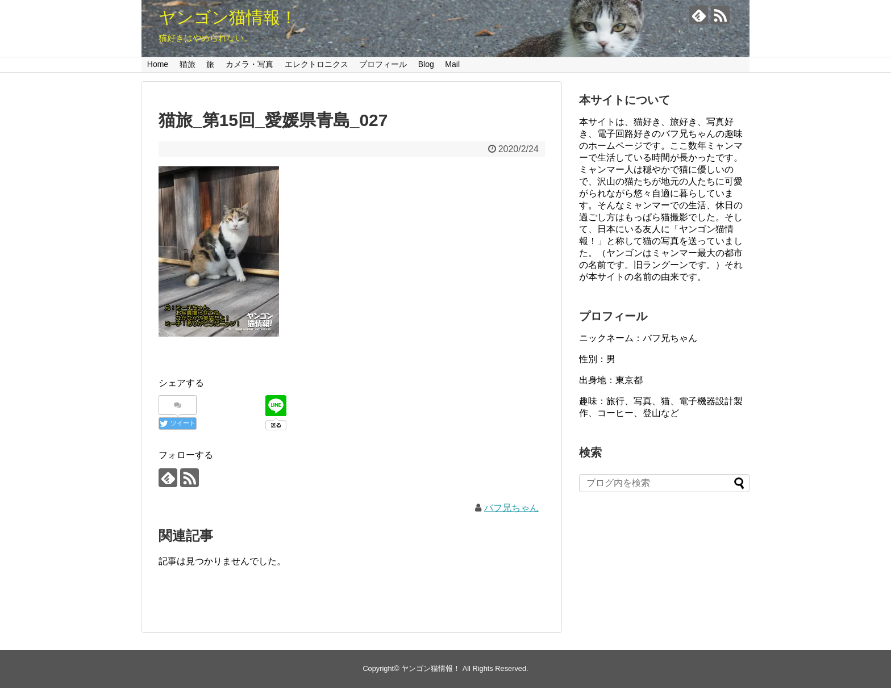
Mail (452, 64)
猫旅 (187, 64)
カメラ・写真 (249, 64)
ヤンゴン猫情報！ (228, 17)
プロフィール (383, 64)
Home (157, 64)
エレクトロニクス (316, 64)
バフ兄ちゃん (511, 508)
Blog (426, 64)
